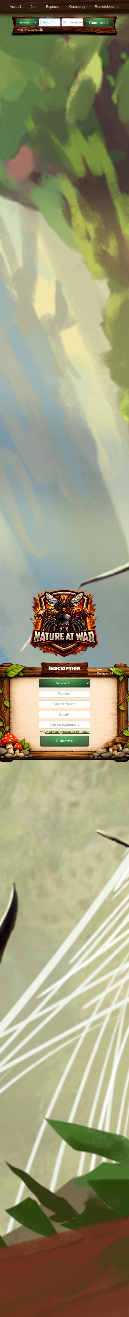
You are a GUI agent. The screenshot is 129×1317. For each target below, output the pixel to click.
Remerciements (107, 7)
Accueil (15, 7)
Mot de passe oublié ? (31, 30)
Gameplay (77, 7)
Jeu (33, 7)
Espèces (52, 7)
